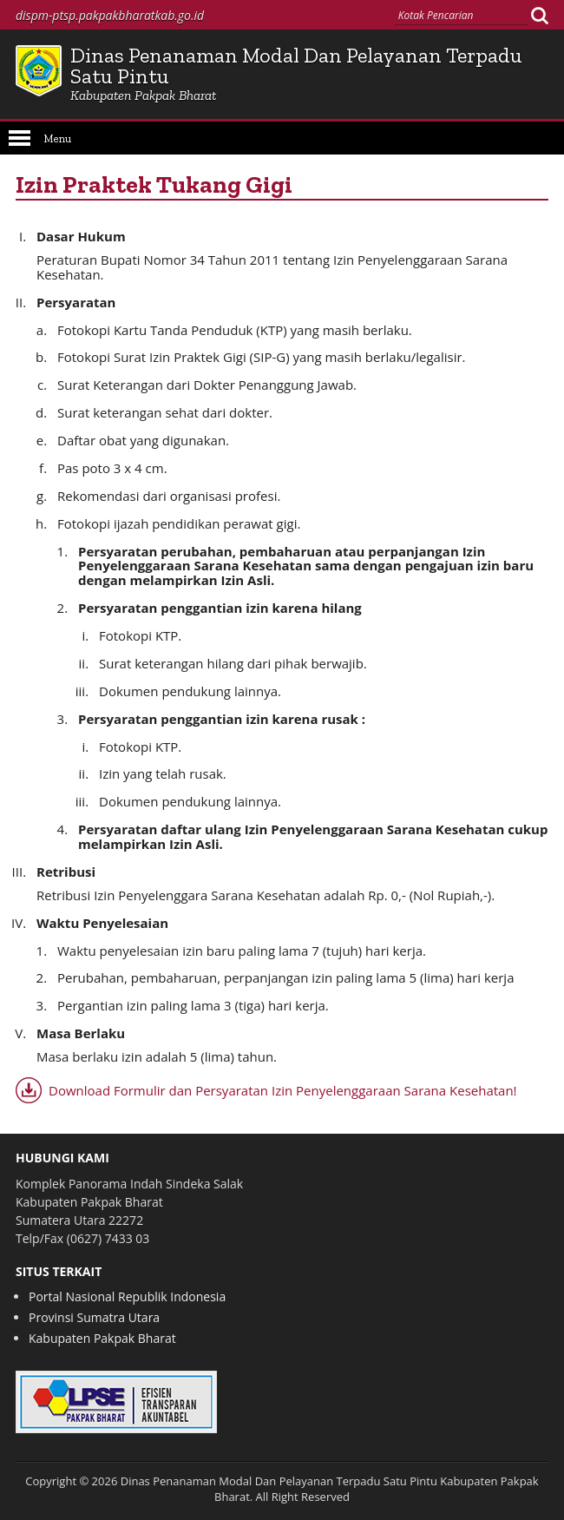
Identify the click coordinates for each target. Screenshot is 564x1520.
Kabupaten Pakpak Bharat (102, 1338)
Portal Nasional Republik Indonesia (127, 1296)
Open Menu (19, 138)
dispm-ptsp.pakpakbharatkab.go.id (110, 15)
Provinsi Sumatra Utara (94, 1317)
